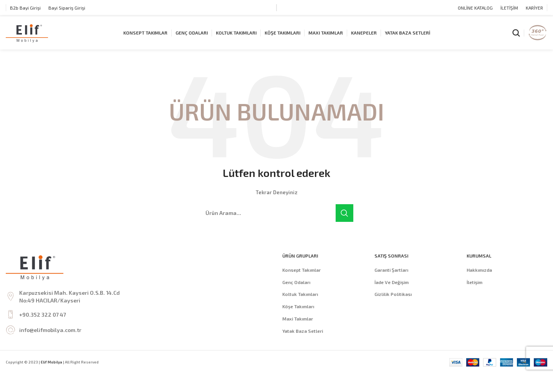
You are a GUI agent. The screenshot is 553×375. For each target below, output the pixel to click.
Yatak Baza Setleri (302, 331)
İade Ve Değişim (391, 283)
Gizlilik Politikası (393, 295)
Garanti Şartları (391, 270)
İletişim (474, 283)
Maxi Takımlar (297, 319)
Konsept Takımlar (301, 270)
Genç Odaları (296, 283)
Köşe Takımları (298, 307)
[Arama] (516, 33)
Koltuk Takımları (300, 295)
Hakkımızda (479, 270)
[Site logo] (27, 32)
